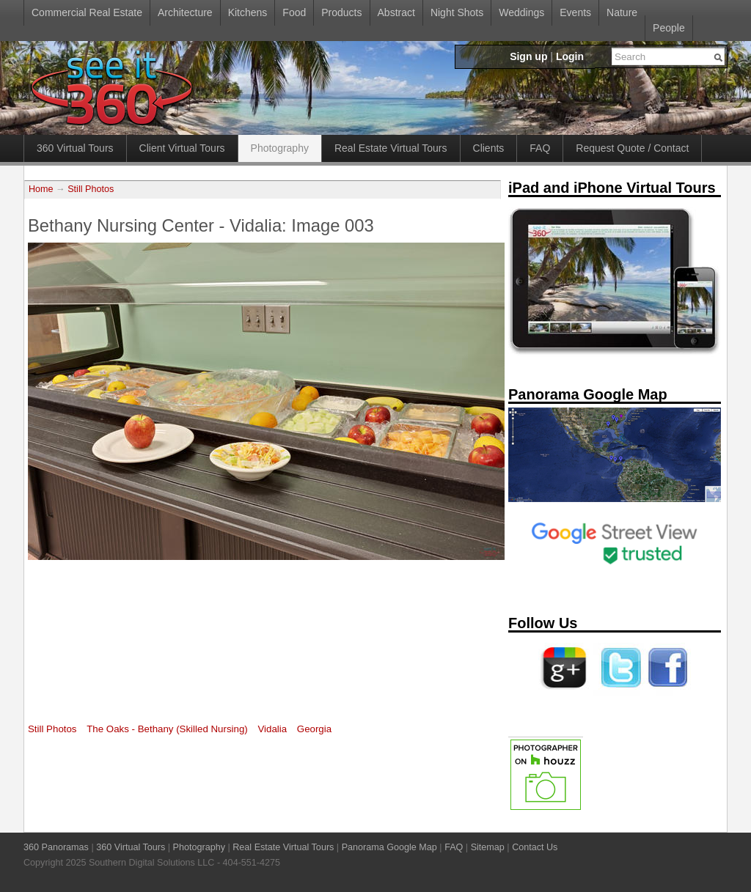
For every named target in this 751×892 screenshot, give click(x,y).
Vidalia (272, 728)
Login (570, 56)
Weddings (521, 12)
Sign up (528, 56)
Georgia (314, 728)
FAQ (540, 148)
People (669, 28)
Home (41, 189)
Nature (622, 12)
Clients (489, 148)
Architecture (185, 12)
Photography (280, 148)
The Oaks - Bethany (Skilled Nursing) (167, 728)
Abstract (396, 12)
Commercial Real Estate (87, 12)
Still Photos (90, 189)
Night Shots (457, 12)
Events (575, 12)
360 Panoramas (56, 847)
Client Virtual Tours (182, 148)
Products (341, 12)
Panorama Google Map (389, 847)
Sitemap (488, 847)
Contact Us (534, 847)
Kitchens (248, 12)
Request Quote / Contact (632, 148)
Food (294, 12)
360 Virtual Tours (75, 148)
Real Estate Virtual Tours (390, 148)
